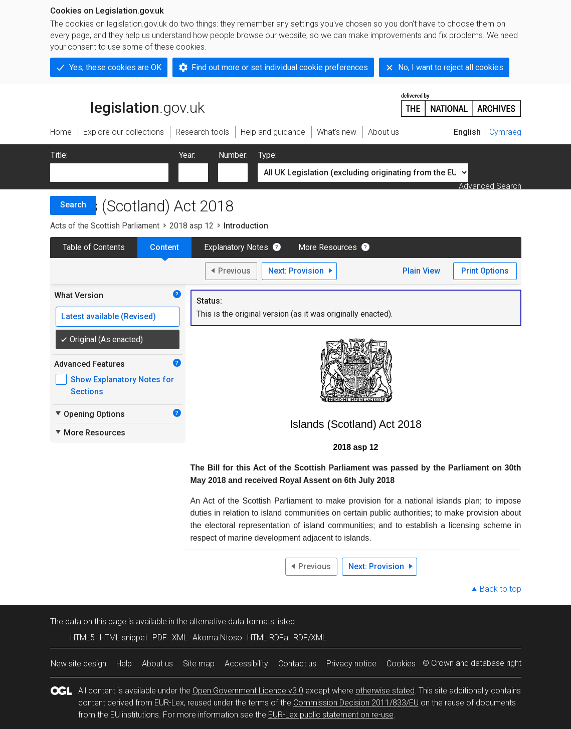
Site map (199, 663)
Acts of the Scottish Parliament (104, 225)
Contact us (297, 663)
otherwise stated (385, 690)
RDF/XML (309, 637)
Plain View (421, 271)
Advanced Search (490, 186)
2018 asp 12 (191, 225)
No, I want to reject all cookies (450, 67)
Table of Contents (94, 247)
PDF (159, 637)
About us (157, 663)
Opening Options (89, 414)
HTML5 (82, 637)
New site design (78, 663)
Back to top (500, 589)
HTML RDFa (267, 637)
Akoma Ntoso (217, 637)
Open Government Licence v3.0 (248, 690)
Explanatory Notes (236, 247)
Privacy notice (351, 663)
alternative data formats (231, 621)
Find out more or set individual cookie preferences (280, 67)
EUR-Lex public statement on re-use (331, 714)
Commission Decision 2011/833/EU (356, 702)
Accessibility (246, 663)
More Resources (327, 247)
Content (164, 247)
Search (73, 204)
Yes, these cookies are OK (115, 67)
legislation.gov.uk (127, 104)
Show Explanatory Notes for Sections (122, 385)
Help (124, 663)
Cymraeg (505, 132)
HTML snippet (123, 637)
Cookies (401, 663)
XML (179, 637)
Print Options (485, 271)
